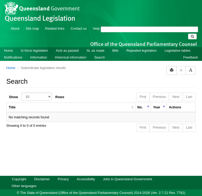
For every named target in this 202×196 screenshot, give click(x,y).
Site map (32, 21)
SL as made (95, 43)
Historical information (70, 50)
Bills (115, 43)
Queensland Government (101, 191)
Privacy (63, 172)
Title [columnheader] (12, 100)
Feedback (190, 50)
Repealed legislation (141, 43)
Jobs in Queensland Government (127, 172)
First (143, 90)
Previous (159, 90)
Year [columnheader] (156, 100)
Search (99, 50)
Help (96, 21)
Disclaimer (42, 172)
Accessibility (86, 172)
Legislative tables (177, 43)
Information (38, 50)
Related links (54, 21)
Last (189, 90)
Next (175, 90)
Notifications (13, 50)
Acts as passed (67, 43)
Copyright (19, 172)
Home (8, 43)
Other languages (24, 179)
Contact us (78, 21)
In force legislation (34, 43)
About (15, 21)
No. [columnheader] (140, 100)
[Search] (149, 22)
